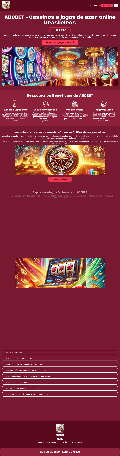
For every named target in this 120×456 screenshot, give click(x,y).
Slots (48, 442)
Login (95, 5)
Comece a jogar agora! (60, 42)
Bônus (53, 442)
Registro (107, 5)
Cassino (41, 442)
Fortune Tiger (76, 442)
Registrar (60, 30)
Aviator (66, 442)
